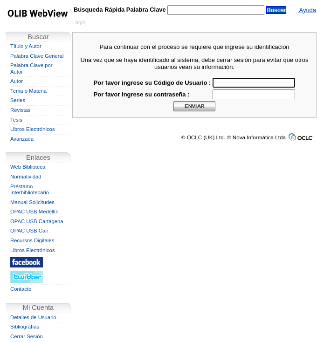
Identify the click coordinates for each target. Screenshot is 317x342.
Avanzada (22, 139)
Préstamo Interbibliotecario (29, 190)
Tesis (16, 120)
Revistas (20, 110)
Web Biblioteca (27, 167)
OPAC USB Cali (29, 230)
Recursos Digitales (32, 240)
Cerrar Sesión (26, 336)
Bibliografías (24, 326)
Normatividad (25, 176)
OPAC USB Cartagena (36, 221)
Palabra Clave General (36, 56)
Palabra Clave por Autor (31, 68)
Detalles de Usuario (33, 317)
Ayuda (307, 10)
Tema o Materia (28, 91)
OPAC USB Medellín (34, 211)
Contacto (20, 289)
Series (17, 100)
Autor (16, 81)
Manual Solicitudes (32, 202)
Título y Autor (25, 46)
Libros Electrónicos (32, 129)
